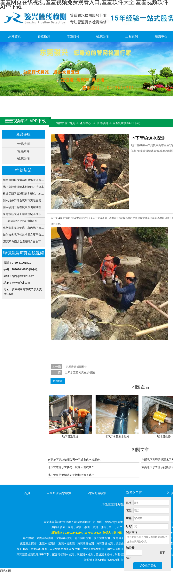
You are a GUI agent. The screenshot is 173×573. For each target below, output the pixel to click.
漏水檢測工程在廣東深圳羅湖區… (23, 207)
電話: (129, 510)
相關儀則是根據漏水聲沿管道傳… (23, 180)
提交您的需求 (147, 565)
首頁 (72, 123)
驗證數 (130, 547)
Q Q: (129, 526)
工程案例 (131, 36)
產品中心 (85, 123)
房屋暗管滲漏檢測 (76, 366)
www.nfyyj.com (21, 282)
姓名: (129, 502)
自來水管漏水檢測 (58, 493)
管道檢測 (44, 36)
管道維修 (73, 36)
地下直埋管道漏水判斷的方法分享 (23, 186)
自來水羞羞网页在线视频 (80, 372)
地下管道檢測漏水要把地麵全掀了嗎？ (71, 474)
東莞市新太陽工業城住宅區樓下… (23, 214)
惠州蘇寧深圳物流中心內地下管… (23, 227)
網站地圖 (5, 570)
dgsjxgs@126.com (23, 276)
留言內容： (133, 532)
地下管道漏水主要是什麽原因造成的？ (71, 467)
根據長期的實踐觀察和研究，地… (23, 193)
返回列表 (57, 381)
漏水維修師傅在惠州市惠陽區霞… (23, 200)
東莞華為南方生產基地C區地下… (23, 241)
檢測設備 (102, 36)
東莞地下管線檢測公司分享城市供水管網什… (75, 459)
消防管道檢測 (97, 493)
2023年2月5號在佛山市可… (23, 220)
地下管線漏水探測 (60, 218)
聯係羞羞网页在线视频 (117, 504)
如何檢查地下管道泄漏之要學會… (23, 234)
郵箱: (129, 518)
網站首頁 (14, 36)
